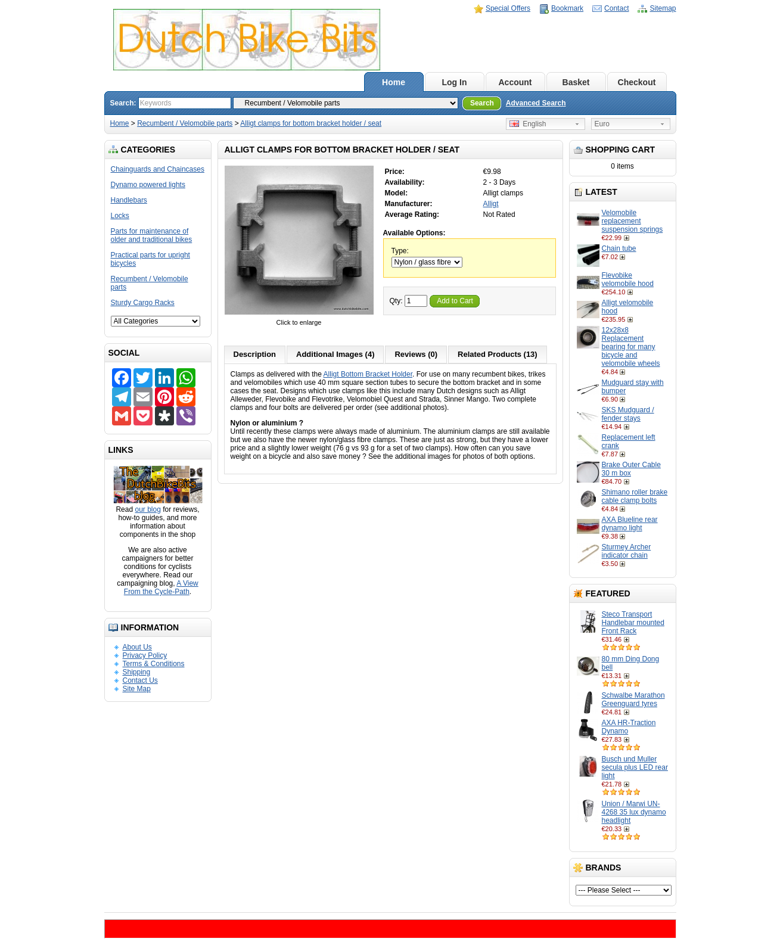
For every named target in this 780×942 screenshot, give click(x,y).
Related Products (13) (497, 354)
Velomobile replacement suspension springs (632, 221)
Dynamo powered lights (148, 185)
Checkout (637, 82)
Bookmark (567, 8)
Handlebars (129, 200)
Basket (576, 82)
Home (393, 82)
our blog (147, 509)
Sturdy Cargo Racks (143, 303)
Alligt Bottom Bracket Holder (368, 374)
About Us (137, 647)
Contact (616, 8)
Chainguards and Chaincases (157, 169)
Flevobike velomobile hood (628, 279)
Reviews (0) (415, 354)
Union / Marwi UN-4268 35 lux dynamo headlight (634, 812)
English (527, 124)
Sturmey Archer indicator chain (626, 551)
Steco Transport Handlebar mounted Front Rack (633, 622)
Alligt (491, 204)
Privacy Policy (145, 655)
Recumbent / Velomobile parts (184, 123)
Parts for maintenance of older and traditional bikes (151, 235)
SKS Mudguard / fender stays (628, 414)
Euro (602, 124)
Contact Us (140, 680)
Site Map (137, 689)
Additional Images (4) (335, 354)
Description (255, 354)
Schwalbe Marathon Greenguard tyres (633, 699)
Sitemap (663, 8)
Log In (454, 82)
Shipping (137, 672)
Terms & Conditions (154, 664)
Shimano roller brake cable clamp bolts (635, 496)
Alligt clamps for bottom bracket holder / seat (310, 123)
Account (515, 82)
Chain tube (619, 248)
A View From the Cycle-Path (161, 587)
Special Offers (508, 8)
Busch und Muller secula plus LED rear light (635, 767)
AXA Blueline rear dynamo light (630, 523)
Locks (120, 216)
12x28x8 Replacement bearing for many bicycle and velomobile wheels (631, 347)
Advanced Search (536, 103)
